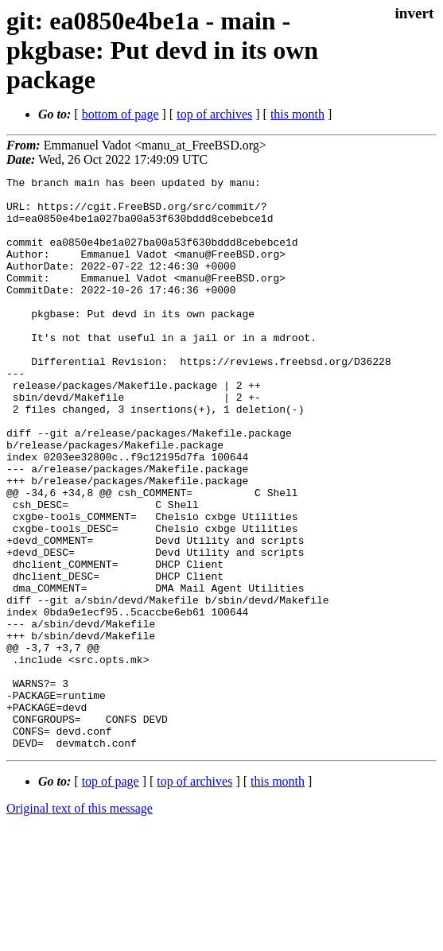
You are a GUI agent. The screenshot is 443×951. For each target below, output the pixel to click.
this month (297, 114)
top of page (110, 895)
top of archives (214, 114)
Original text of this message (79, 923)
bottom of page (120, 114)
